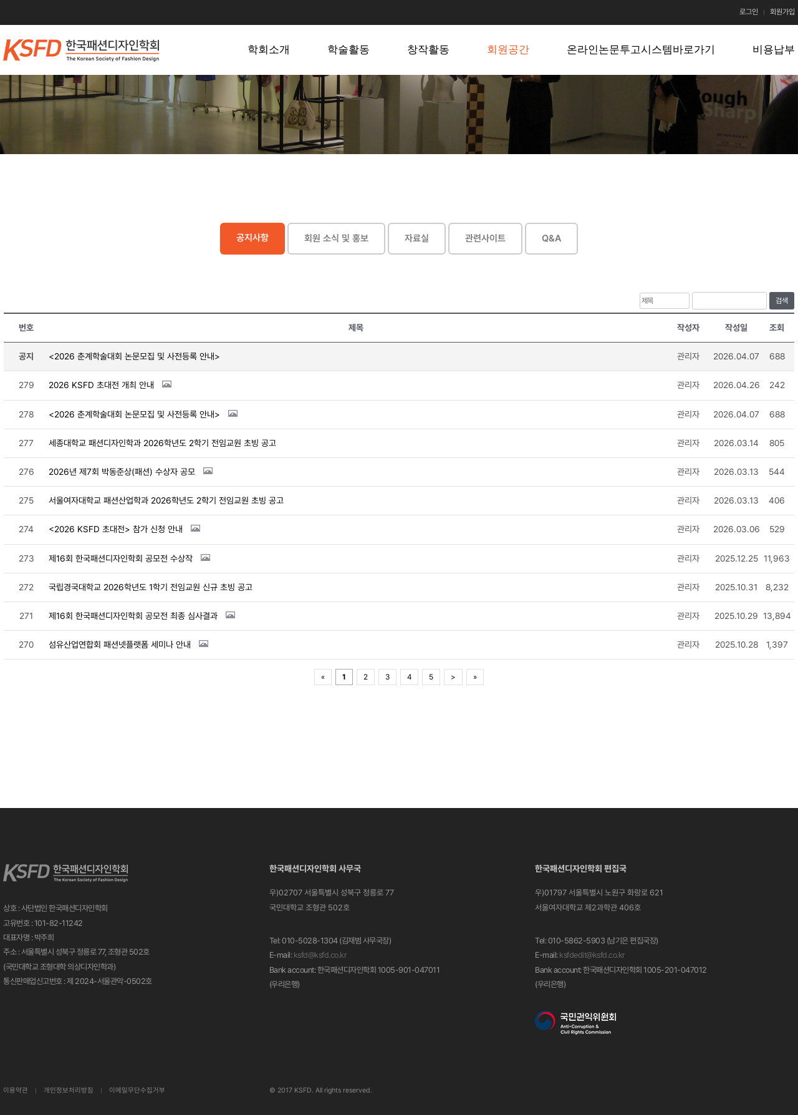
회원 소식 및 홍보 (336, 238)
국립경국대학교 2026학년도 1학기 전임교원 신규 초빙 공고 (150, 587)
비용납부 (773, 50)
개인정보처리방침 (69, 1090)
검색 (782, 300)
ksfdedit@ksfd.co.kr (592, 955)
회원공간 (508, 50)
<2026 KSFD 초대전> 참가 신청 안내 (116, 529)
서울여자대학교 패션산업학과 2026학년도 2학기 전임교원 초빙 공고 (166, 500)
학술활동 (348, 50)
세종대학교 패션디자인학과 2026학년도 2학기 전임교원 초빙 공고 (162, 443)
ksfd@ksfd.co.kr (320, 955)
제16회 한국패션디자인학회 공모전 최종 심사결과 (133, 616)
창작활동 (428, 50)
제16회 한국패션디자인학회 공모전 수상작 (121, 558)
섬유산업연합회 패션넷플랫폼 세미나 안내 (120, 645)
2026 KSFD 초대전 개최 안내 (101, 385)
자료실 (417, 238)
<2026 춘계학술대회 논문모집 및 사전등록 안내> (134, 356)
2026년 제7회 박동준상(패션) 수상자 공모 (122, 472)
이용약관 (15, 1090)
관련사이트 (485, 238)
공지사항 (252, 237)
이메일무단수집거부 (137, 1090)
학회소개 (269, 50)
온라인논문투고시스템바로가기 (641, 50)
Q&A (551, 238)
